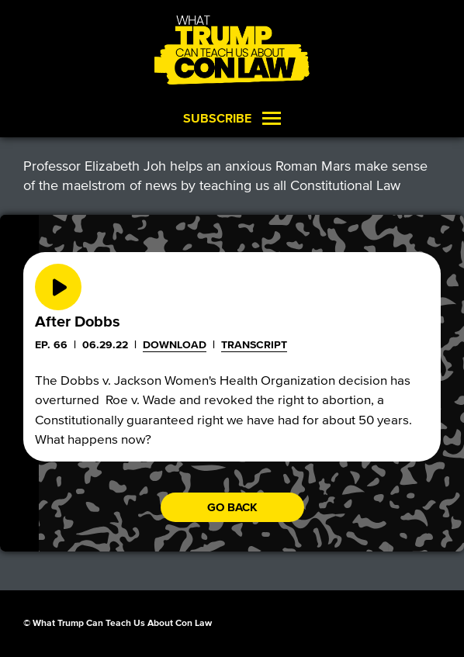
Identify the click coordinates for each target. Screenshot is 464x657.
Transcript (254, 344)
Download (174, 344)
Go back (232, 507)
